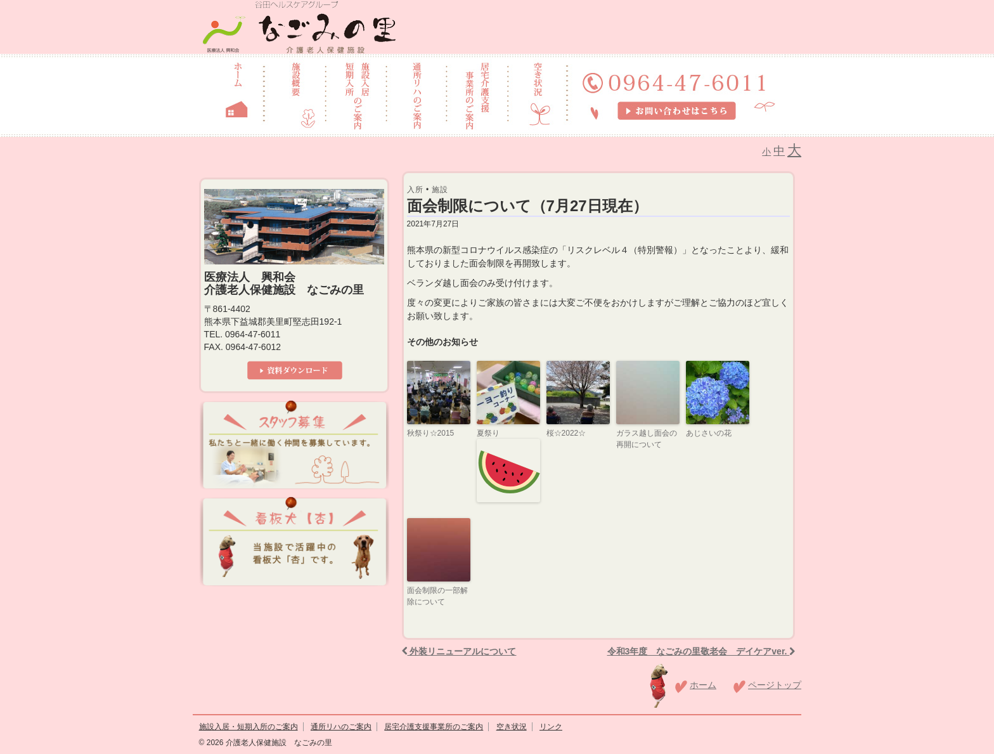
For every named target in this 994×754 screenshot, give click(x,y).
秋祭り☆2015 (431, 433)
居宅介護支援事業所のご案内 (433, 726)
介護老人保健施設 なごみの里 (277, 742)
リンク (550, 726)
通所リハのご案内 (341, 726)
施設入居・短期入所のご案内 (248, 726)
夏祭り (508, 465)
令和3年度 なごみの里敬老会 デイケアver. (701, 651)
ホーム (703, 685)
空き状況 (511, 726)
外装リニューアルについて (459, 651)
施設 (440, 189)
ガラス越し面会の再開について (646, 439)
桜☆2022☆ (566, 433)
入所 (415, 189)
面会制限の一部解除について (437, 596)
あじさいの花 (709, 433)
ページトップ (774, 685)
